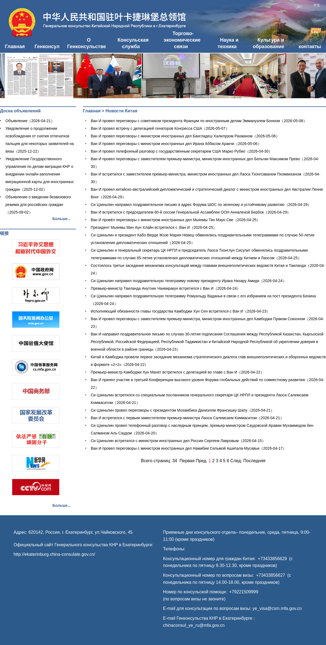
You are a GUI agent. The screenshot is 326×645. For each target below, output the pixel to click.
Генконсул (47, 46)
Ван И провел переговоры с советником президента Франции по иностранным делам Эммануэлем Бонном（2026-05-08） (199, 121)
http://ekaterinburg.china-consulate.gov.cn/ (54, 554)
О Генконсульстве (86, 43)
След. (236, 460)
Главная (15, 46)
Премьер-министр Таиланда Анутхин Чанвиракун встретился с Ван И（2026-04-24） (165, 288)
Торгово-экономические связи (182, 40)
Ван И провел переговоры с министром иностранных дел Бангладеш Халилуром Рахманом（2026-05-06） (185, 136)
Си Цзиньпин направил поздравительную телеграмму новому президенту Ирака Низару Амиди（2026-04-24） (188, 281)
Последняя (254, 460)
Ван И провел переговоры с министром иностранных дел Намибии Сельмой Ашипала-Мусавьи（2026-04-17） (188, 448)
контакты (310, 46)
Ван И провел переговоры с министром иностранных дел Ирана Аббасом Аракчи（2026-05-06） (176, 143)
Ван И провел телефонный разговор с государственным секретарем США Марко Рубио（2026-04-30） (181, 151)
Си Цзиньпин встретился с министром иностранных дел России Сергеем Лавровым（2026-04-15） (178, 441)
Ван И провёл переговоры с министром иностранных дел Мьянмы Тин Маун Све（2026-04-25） (175, 220)
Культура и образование (268, 43)
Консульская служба (133, 43)
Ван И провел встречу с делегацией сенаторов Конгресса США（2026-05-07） (160, 128)
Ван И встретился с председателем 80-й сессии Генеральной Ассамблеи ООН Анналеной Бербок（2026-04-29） (191, 212)
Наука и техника (228, 43)
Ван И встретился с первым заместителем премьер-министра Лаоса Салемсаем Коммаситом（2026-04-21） (187, 418)
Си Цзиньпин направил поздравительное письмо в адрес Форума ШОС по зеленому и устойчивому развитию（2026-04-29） (201, 204)
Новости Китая (121, 111)
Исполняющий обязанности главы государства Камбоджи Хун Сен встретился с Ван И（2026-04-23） (180, 311)
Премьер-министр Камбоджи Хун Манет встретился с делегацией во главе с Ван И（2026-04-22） (177, 372)
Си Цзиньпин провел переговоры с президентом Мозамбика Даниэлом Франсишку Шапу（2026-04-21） (182, 410)
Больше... (61, 219)
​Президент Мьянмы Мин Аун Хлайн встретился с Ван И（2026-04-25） (154, 227)
